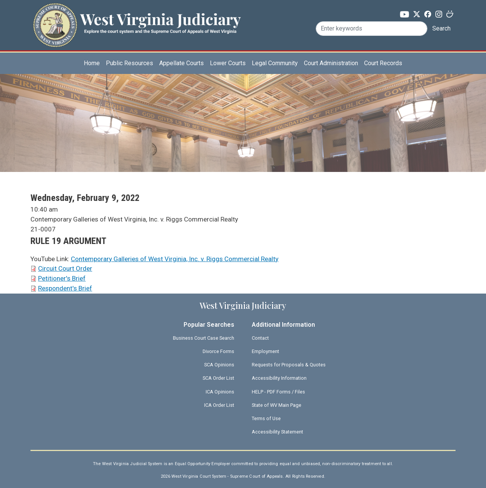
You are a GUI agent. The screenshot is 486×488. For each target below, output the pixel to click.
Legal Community (275, 63)
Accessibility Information (279, 378)
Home (92, 63)
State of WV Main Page (276, 405)
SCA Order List (218, 378)
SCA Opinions (219, 365)
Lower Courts (228, 63)
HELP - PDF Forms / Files (278, 392)
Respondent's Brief (65, 288)
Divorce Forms (218, 351)
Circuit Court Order (65, 268)
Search (441, 28)
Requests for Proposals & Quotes (289, 365)
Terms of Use (266, 418)
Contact (260, 338)
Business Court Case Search (203, 338)
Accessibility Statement (277, 432)
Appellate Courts (181, 63)
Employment (265, 351)
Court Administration (331, 63)
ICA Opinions (220, 392)
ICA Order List (219, 405)
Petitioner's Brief (62, 278)
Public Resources (129, 63)
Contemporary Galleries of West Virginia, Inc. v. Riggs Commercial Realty (174, 259)
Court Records (383, 63)
